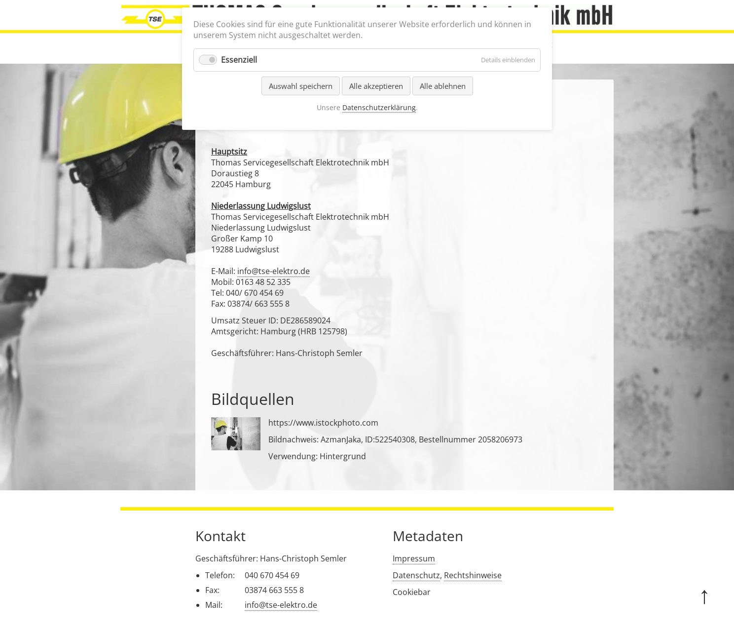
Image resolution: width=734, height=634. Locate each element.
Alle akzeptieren (376, 86)
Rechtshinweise (473, 575)
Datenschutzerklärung (379, 107)
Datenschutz (416, 575)
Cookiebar (412, 592)
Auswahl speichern (300, 86)
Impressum (414, 558)
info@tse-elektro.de (273, 271)
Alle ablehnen (443, 86)
